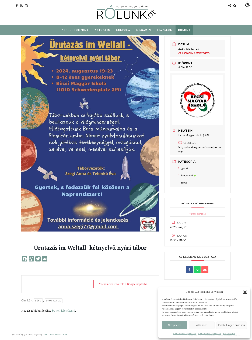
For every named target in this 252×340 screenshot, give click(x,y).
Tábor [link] (182, 182)
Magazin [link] (143, 30)
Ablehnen (201, 325)
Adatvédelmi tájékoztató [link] (184, 333)
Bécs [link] (38, 301)
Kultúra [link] (123, 30)
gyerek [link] (183, 168)
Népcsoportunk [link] (75, 30)
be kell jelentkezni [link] (63, 311)
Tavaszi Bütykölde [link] (198, 214)
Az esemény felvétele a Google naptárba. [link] (123, 284)
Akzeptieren (174, 325)
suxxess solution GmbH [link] (56, 334)
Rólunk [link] (184, 30)
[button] (245, 292)
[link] (248, 4)
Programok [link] (53, 301)
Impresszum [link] (229, 333)
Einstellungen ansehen (231, 325)
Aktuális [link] (102, 30)
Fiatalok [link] (164, 30)
